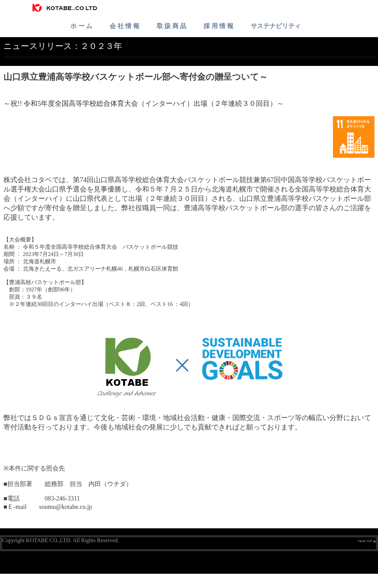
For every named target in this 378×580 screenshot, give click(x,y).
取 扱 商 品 (172, 26)
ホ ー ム (81, 26)
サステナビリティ (276, 26)
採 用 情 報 (218, 26)
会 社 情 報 (124, 26)
